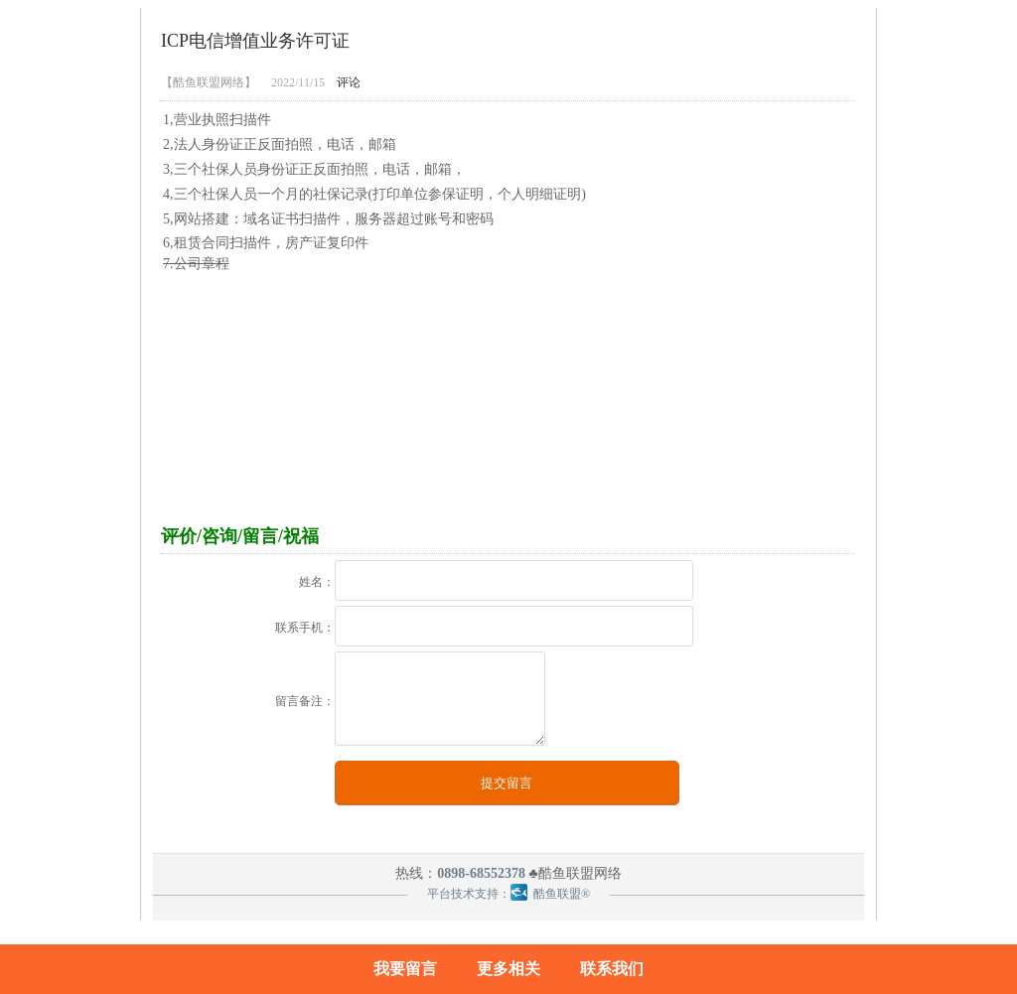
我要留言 (405, 968)
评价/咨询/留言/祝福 (240, 536)
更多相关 (508, 968)
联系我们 (612, 968)
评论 (349, 82)
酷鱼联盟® (550, 894)
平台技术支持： (468, 894)
